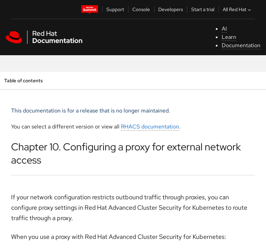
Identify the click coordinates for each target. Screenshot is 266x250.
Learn (229, 37)
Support (115, 9)
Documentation (241, 45)
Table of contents (23, 80)
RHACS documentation (150, 126)
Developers (170, 9)
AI (224, 28)
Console (141, 9)
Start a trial (202, 9)
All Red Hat (237, 9)
